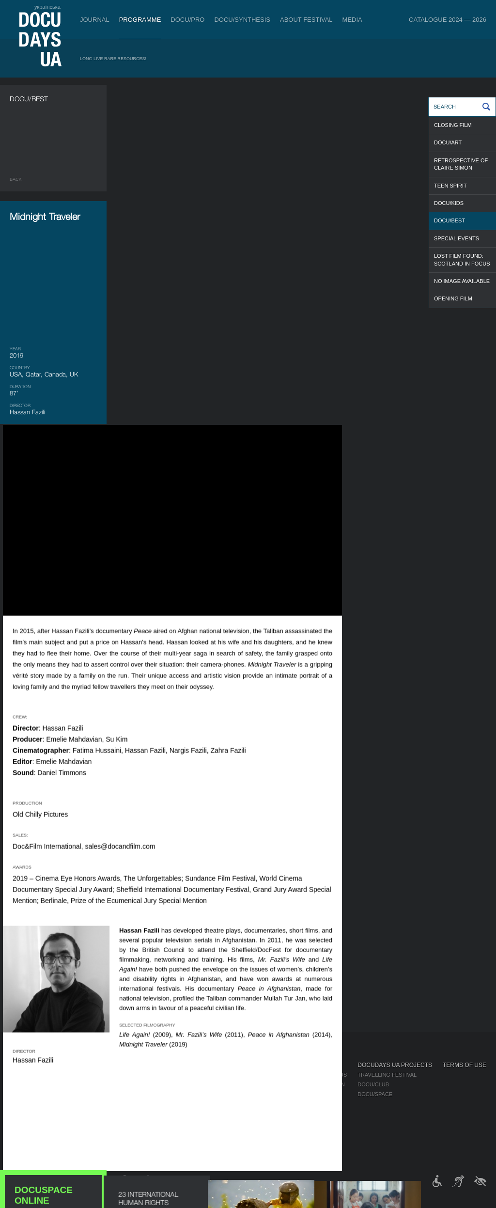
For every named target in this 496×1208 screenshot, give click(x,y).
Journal (94, 19)
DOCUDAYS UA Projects (394, 1065)
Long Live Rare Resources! (113, 58)
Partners (250, 1104)
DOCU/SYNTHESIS (242, 19)
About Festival (306, 19)
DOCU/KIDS (449, 203)
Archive (248, 1142)
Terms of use (464, 1065)
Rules (68, 1075)
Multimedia (318, 1094)
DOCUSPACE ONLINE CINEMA (53, 605)
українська (47, 7)
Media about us (324, 1075)
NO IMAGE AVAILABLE (462, 281)
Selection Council (264, 1084)
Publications (29, 1075)
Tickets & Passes (86, 1065)
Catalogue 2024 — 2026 (447, 19)
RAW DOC (137, 1084)
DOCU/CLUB (373, 1084)
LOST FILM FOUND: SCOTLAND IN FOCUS (462, 259)
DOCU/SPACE (374, 1094)
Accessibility (256, 1113)
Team (243, 1094)
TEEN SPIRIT (450, 185)
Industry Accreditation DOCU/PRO (174, 1075)
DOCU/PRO (187, 19)
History (248, 1133)
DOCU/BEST (449, 220)
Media (352, 19)
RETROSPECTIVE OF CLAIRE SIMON (461, 164)
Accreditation (323, 1084)
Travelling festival (387, 1075)
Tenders (249, 1123)
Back (16, 179)
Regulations (255, 1075)
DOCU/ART (448, 142)
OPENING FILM (453, 298)
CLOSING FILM (453, 125)
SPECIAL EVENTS (456, 238)
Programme (140, 19)
